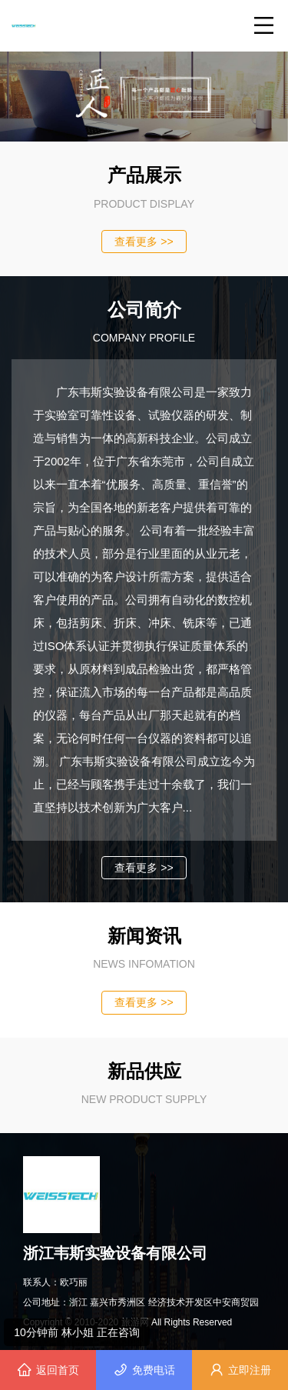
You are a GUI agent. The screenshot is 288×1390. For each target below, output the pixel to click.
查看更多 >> (143, 241)
